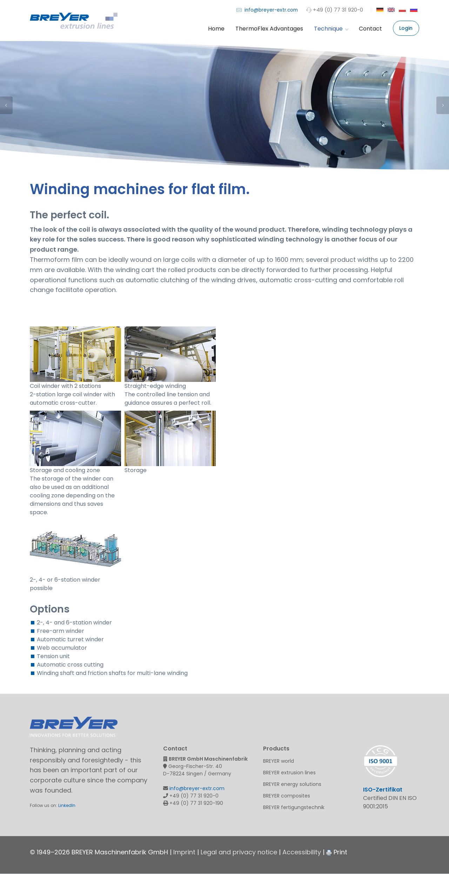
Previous (6, 105)
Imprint (184, 852)
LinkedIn (66, 805)
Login (406, 28)
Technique (331, 29)
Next (442, 105)
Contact (370, 29)
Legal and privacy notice (239, 852)
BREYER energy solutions (292, 784)
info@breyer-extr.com (267, 9)
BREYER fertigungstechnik (293, 807)
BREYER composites (286, 795)
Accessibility (301, 852)
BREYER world (278, 760)
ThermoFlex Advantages (269, 29)
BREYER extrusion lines (289, 772)
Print (336, 852)
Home (216, 29)
